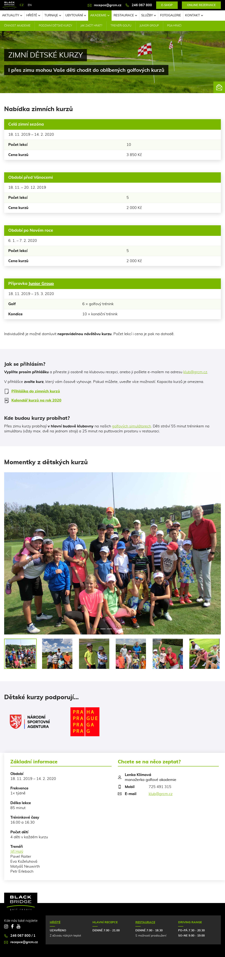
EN (30, 5)
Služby (148, 15)
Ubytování (75, 15)
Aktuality (12, 15)
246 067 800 (138, 5)
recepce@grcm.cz (104, 5)
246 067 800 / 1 (19, 936)
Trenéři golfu (121, 25)
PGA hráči (174, 25)
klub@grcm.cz (195, 372)
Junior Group (149, 25)
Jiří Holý (16, 852)
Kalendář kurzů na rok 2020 (32, 400)
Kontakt (194, 15)
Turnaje (52, 15)
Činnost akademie (17, 25)
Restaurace (125, 15)
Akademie (99, 15)
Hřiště (33, 15)
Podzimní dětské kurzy (55, 25)
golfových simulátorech (131, 426)
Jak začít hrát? (91, 25)
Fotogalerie (170, 15)
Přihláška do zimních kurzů (32, 391)
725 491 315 (160, 787)
